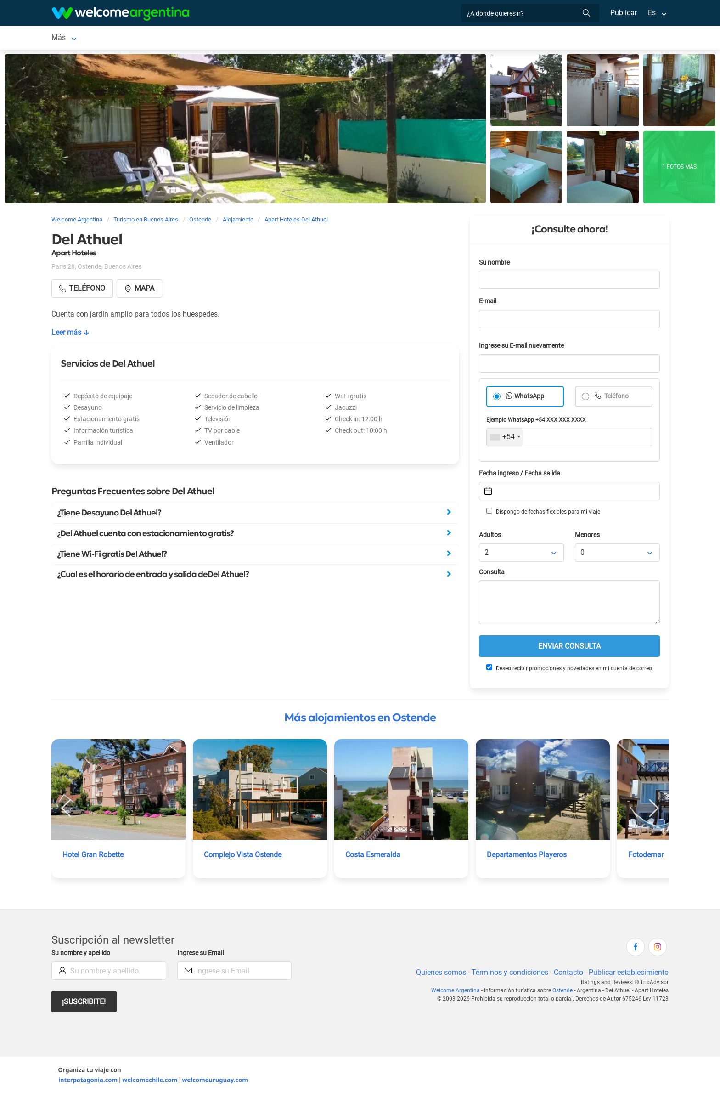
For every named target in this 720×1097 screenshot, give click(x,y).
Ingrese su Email (201, 955)
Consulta (492, 574)
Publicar (623, 12)
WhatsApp (529, 398)
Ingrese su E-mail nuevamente (524, 347)
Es (652, 12)
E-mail (488, 303)
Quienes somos (438, 974)
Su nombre (495, 264)
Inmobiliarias (306, 38)
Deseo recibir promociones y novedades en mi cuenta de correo (568, 669)
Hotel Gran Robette (93, 856)
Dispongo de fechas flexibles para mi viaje (542, 513)
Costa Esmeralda (373, 856)
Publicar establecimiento (628, 974)
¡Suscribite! (84, 1003)
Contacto (567, 974)
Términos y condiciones (508, 974)
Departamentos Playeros (527, 856)
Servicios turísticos (199, 38)
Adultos (490, 537)
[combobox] (505, 438)
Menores (588, 537)
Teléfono (616, 398)
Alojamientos (116, 38)
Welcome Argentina (457, 992)
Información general (371, 38)
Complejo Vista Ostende (243, 856)
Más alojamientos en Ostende (360, 719)
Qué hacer (257, 38)
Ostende (65, 38)
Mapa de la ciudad (444, 38)
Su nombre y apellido (82, 955)
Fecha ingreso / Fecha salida (521, 475)
